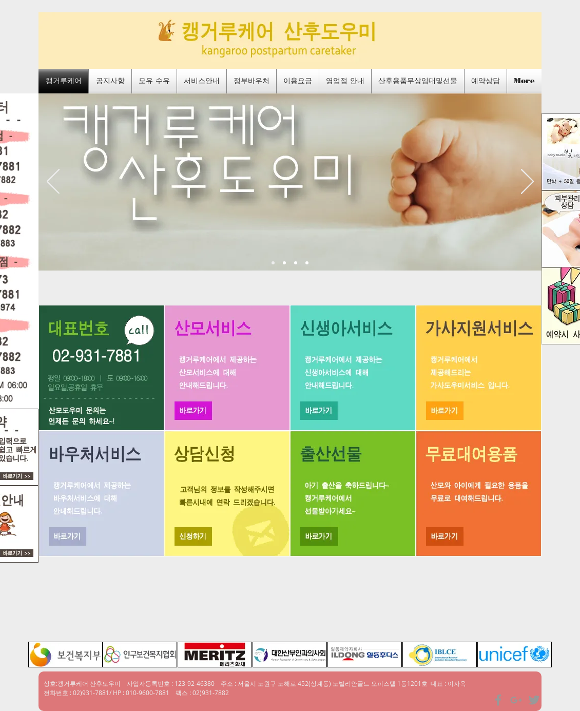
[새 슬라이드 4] (284, 262)
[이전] (53, 182)
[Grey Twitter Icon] (534, 700)
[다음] (527, 182)
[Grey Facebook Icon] (498, 700)
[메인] (273, 262)
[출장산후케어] (306, 262)
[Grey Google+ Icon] (516, 700)
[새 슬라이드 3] (295, 262)
